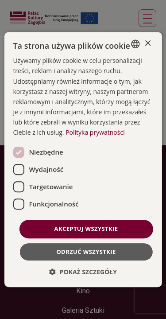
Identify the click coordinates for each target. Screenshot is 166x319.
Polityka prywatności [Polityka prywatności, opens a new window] (95, 132)
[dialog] (83, 159)
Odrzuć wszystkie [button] (86, 252)
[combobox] (135, 43)
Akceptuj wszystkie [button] (86, 229)
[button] (83, 272)
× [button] (147, 43)
